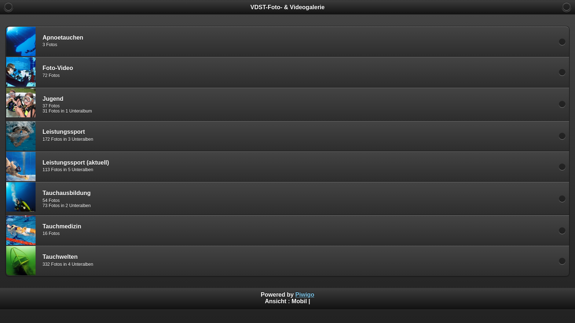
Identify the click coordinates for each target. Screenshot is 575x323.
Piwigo (304, 294)
